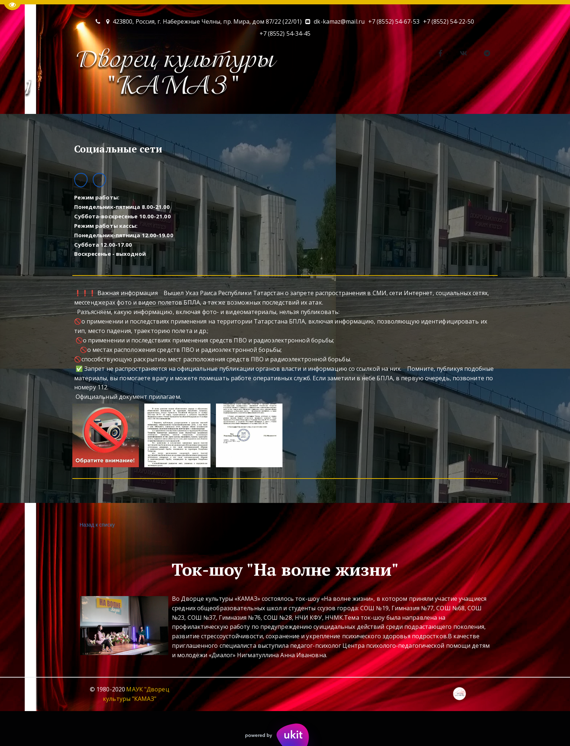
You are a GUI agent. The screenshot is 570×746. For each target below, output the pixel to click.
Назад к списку (96, 525)
